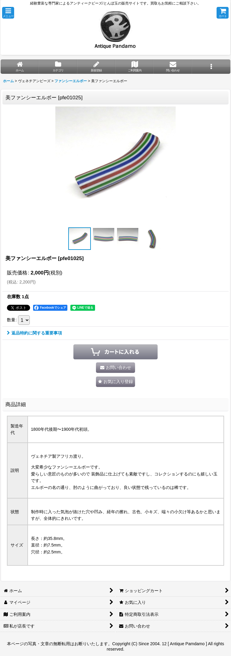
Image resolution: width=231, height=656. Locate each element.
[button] (8, 13)
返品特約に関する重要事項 (34, 333)
